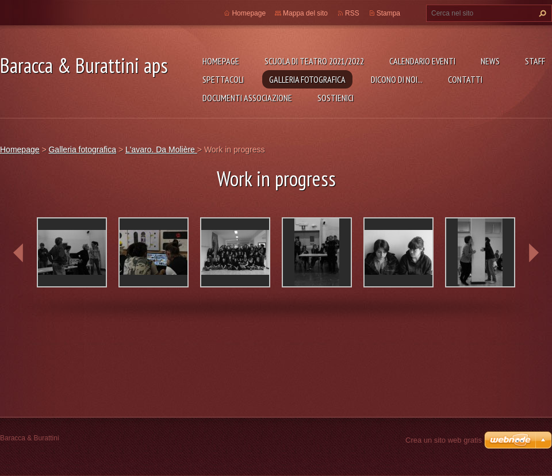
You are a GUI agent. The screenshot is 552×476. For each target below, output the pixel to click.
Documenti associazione (247, 97)
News (490, 61)
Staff (535, 61)
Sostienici (335, 97)
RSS (352, 13)
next (533, 253)
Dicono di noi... (397, 79)
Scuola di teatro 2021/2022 (314, 61)
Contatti (465, 79)
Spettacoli (223, 79)
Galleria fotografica (307, 79)
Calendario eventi (422, 61)
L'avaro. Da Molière (161, 149)
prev (18, 253)
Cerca (541, 13)
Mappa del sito (305, 13)
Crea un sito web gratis (443, 440)
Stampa (388, 13)
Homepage (220, 61)
